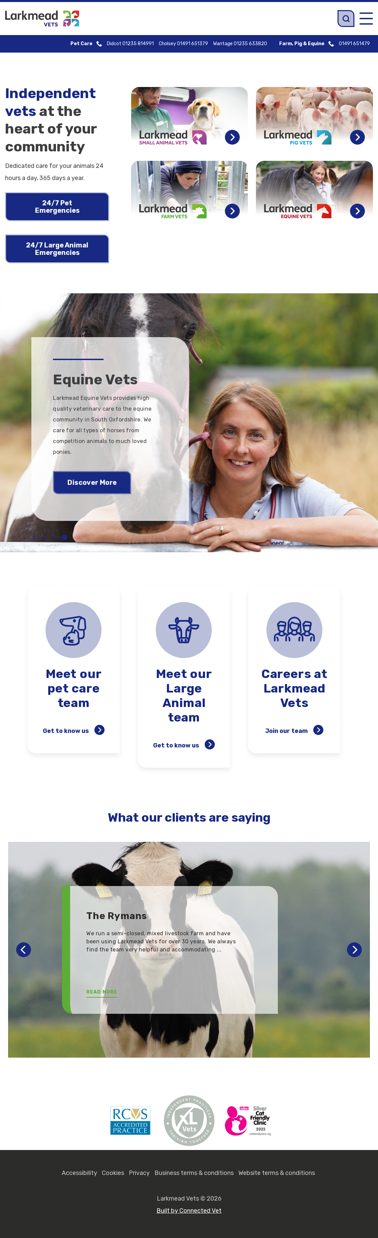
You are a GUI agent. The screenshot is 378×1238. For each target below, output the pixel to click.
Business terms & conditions (194, 1173)
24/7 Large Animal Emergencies (57, 249)
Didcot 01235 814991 (130, 44)
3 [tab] (55, 537)
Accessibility (79, 1173)
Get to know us (74, 730)
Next (354, 949)
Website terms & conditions (276, 1173)
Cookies (113, 1173)
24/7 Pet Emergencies (57, 206)
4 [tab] (64, 537)
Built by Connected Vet (189, 1210)
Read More (101, 992)
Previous (23, 949)
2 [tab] (45, 537)
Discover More (92, 482)
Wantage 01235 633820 (240, 44)
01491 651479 (354, 44)
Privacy (139, 1173)
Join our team (294, 730)
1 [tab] (36, 537)
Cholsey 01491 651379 (183, 44)
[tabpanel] (189, 422)
